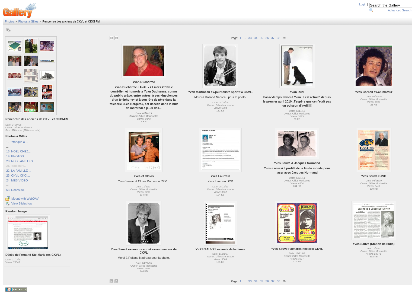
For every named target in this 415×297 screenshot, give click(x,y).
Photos (9, 21)
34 (255, 38)
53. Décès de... (16, 189)
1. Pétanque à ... (17, 141)
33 (250, 38)
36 (267, 38)
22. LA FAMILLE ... (18, 170)
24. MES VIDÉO (17, 180)
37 (272, 38)
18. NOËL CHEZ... (18, 151)
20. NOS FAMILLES (19, 161)
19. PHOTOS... (16, 156)
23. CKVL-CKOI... (18, 175)
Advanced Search (399, 10)
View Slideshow (21, 203)
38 (278, 38)
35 (261, 38)
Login (362, 4)
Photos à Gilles (28, 21)
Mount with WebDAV (25, 198)
